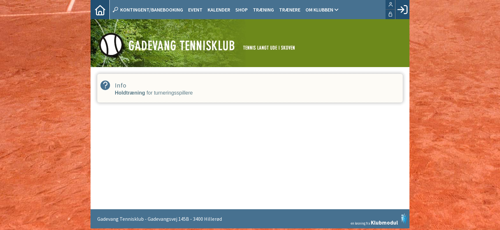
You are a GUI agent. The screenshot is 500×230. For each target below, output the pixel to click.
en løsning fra (379, 219)
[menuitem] (100, 9)
